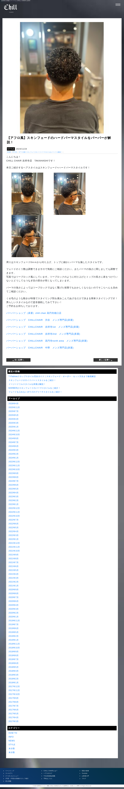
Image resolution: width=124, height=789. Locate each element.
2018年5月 (14, 667)
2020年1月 (14, 617)
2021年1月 (14, 586)
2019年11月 (14, 621)
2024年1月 (14, 458)
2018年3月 (14, 675)
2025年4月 (14, 419)
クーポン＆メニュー (12, 776)
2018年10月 (14, 648)
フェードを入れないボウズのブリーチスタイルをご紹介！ (35, 392)
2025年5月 (14, 415)
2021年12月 (14, 543)
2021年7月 (14, 562)
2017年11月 (14, 690)
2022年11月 (14, 512)
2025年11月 (14, 407)
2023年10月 (14, 469)
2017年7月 (14, 706)
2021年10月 (14, 551)
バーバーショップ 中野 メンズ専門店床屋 (40, 347)
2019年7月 (14, 624)
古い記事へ (18, 360)
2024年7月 (14, 442)
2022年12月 (14, 508)
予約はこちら (48, 778)
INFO (11, 737)
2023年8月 (14, 477)
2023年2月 (14, 500)
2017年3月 (14, 721)
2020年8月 (14, 593)
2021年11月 (14, 547)
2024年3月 (14, 450)
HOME (9, 152)
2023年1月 (14, 504)
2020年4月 (14, 605)
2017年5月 (14, 714)
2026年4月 (14, 403)
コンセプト (9, 773)
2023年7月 (14, 481)
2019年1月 (14, 640)
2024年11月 (14, 431)
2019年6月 (14, 628)
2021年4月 (14, 574)
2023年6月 (14, 485)
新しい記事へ (105, 360)
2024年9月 (14, 438)
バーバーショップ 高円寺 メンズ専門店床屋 (46, 341)
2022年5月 (14, 528)
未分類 (12, 748)
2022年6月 (14, 524)
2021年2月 (14, 582)
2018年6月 (14, 663)
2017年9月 (14, 698)
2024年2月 (14, 454)
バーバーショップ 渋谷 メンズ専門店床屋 (40, 320)
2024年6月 (14, 446)
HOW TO (13, 733)
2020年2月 (14, 613)
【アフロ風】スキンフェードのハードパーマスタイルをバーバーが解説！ (40, 152)
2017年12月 (14, 686)
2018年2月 (14, 679)
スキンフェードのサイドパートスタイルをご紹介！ (32, 380)
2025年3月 (14, 423)
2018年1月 (14, 683)
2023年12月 (14, 462)
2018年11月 (14, 644)
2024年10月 (14, 435)
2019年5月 (14, 632)
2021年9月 (14, 555)
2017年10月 (14, 694)
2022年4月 (14, 531)
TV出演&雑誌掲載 (49, 776)
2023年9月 (14, 473)
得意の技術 (85, 770)
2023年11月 (14, 466)
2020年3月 (14, 609)
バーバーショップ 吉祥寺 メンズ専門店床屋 (42, 327)
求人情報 (8, 781)
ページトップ (9, 770)
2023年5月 (14, 489)
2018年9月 (14, 652)
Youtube (84, 773)
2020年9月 (14, 590)
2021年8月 (14, 559)
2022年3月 (14, 535)
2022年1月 (14, 539)
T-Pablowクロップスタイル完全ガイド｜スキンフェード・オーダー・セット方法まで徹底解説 (52, 376)
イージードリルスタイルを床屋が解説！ (27, 384)
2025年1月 (14, 427)
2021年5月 (14, 570)
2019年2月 (14, 636)
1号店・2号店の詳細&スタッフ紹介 (17, 778)
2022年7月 (14, 520)
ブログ (84, 778)
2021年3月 (14, 578)
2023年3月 (14, 497)
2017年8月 (14, 702)
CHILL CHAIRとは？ (51, 770)
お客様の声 (85, 776)
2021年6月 (14, 566)
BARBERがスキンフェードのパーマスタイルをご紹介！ (35, 388)
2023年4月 (14, 493)
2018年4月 (14, 671)
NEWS (12, 741)
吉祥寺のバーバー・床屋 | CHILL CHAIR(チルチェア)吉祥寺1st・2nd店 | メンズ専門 (58, 785)
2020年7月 (14, 597)
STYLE (11, 149)
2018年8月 (14, 655)
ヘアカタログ (48, 773)
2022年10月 (14, 516)
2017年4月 (14, 717)
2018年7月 (14, 659)
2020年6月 (14, 601)
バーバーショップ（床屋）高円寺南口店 (33, 313)
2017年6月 (14, 710)
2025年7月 (14, 411)
